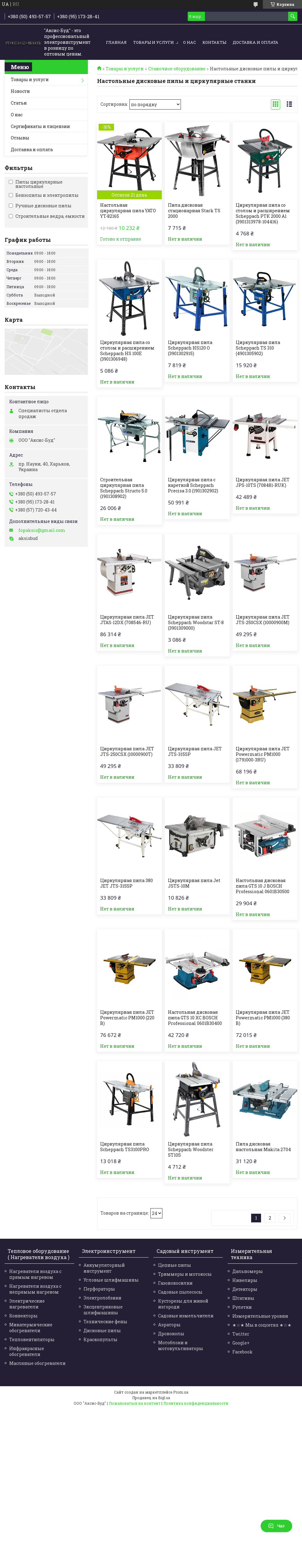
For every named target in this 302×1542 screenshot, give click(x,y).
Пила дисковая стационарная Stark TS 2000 (194, 210)
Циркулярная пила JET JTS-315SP (195, 751)
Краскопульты (100, 1339)
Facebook (242, 1352)
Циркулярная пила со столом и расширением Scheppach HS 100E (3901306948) (127, 351)
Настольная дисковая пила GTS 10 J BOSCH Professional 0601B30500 (262, 886)
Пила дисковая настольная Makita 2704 (263, 1146)
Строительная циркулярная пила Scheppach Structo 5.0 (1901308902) (123, 488)
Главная (116, 42)
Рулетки (242, 1307)
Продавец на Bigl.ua (151, 1397)
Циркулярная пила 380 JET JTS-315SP (126, 883)
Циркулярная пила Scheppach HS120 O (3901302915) (190, 348)
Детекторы (244, 1289)
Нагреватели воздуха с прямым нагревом (35, 1274)
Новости (20, 91)
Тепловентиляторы (32, 1339)
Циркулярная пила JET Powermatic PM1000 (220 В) (127, 1017)
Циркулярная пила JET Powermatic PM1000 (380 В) (263, 1017)
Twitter (240, 1334)
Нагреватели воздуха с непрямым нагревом (35, 1289)
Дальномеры (247, 1271)
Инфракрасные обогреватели (26, 1351)
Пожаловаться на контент (135, 1403)
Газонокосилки (175, 1283)
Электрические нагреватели (27, 1304)
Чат (276, 1526)
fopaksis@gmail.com (41, 530)
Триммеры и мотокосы (185, 1274)
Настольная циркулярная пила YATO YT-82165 (128, 210)
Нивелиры (244, 1280)
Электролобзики (102, 1298)
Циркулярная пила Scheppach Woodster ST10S (191, 1149)
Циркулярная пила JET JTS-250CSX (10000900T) (127, 751)
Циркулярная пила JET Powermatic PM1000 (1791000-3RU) (263, 754)
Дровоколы (171, 1334)
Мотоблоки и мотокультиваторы (180, 1345)
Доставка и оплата (255, 42)
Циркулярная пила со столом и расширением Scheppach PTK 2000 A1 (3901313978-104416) (263, 213)
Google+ (241, 1343)
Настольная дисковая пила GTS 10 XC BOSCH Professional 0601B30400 (195, 1017)
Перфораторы (99, 1289)
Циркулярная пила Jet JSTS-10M (194, 883)
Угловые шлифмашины (111, 1280)
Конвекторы (23, 1316)
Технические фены (105, 1321)
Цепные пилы (174, 1265)
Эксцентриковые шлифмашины (103, 1310)
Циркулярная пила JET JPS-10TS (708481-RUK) (263, 482)
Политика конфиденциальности (195, 1403)
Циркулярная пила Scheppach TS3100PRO (124, 1146)
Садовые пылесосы (180, 1292)
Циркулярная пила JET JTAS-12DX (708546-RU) (127, 619)
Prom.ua (180, 1392)
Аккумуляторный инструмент (104, 1268)
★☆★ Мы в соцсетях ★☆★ (262, 1325)
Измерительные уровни (260, 1316)
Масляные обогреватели (37, 1363)
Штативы (243, 1298)
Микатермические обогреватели (30, 1327)
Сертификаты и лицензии (40, 126)
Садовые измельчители (186, 1316)
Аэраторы (169, 1325)
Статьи (19, 103)
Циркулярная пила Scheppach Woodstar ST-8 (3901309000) (196, 622)
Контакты (214, 42)
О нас (189, 42)
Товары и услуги (153, 42)
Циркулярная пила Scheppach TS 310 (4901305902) (258, 348)
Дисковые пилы (102, 1330)
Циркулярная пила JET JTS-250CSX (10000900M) (263, 619)
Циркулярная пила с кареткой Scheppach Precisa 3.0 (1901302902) (193, 485)
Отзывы (20, 138)
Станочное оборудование (177, 69)
